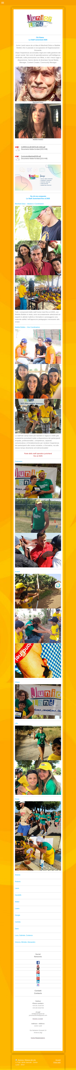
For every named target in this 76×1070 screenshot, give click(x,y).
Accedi (57, 1060)
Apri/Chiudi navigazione (38, 3)
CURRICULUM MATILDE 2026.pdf (33, 147)
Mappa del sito (30, 1060)
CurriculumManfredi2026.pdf (31, 156)
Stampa (20, 1060)
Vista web (56, 1062)
